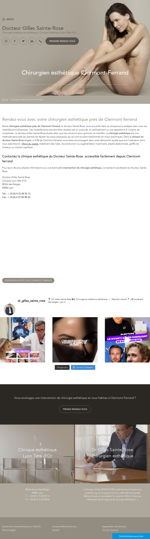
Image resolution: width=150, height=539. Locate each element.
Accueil (5, 100)
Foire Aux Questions (110, 530)
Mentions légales (9, 530)
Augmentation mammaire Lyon (114, 526)
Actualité (55, 530)
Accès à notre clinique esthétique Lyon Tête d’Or (21, 526)
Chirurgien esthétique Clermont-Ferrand (28, 280)
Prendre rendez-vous (62, 41)
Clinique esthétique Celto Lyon (64, 526)
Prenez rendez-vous (75, 409)
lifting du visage (30, 143)
